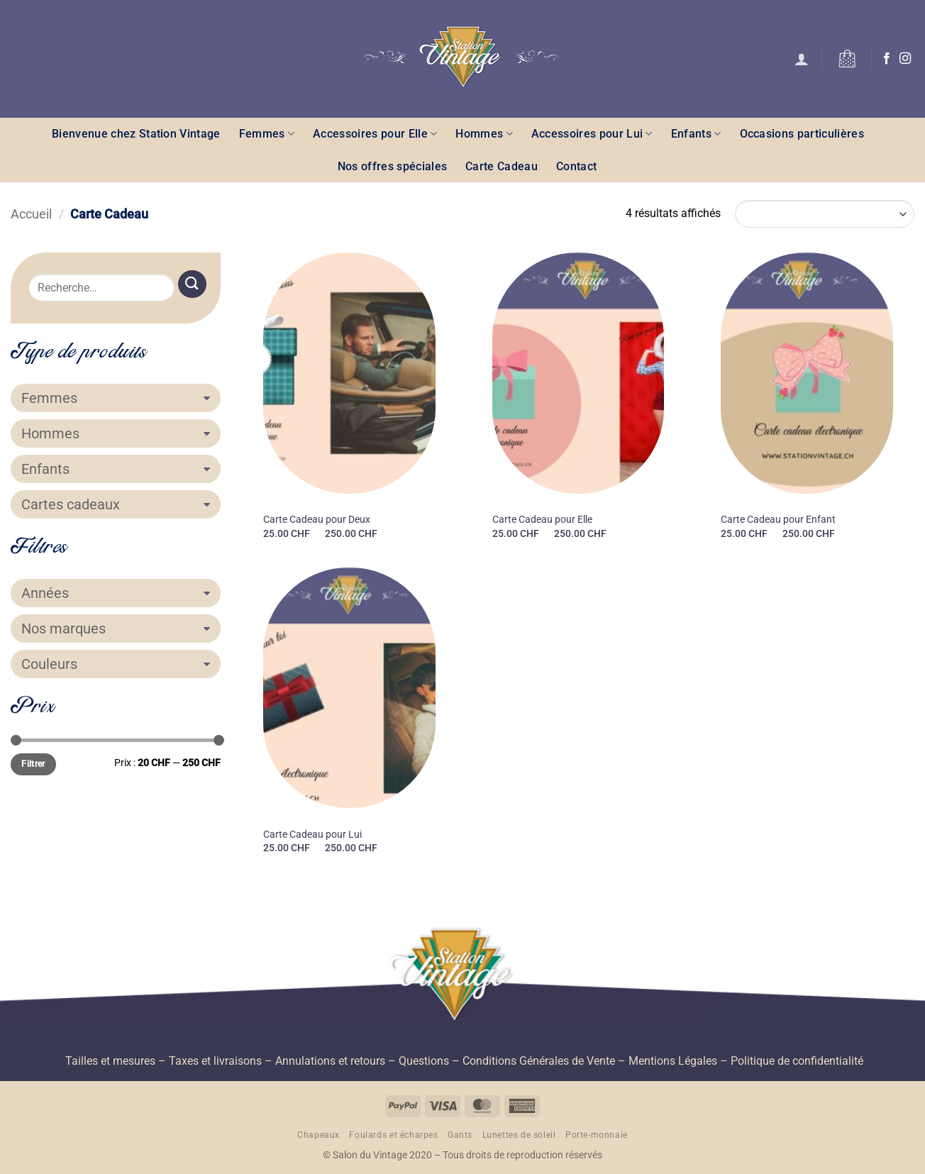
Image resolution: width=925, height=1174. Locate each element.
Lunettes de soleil (519, 1135)
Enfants (696, 133)
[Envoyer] (192, 284)
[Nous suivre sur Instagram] (905, 58)
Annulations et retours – (335, 1061)
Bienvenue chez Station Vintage (136, 133)
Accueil (31, 213)
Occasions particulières (802, 133)
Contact (576, 166)
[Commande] (824, 214)
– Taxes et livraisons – (213, 1061)
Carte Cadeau (501, 166)
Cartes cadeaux (115, 504)
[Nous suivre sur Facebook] (886, 58)
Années (115, 593)
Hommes (483, 133)
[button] (801, 58)
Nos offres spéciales (392, 166)
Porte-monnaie (596, 1135)
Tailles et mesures (110, 1061)
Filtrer (33, 764)
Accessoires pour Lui (592, 133)
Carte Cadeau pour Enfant (778, 520)
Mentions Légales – (678, 1061)
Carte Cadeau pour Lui (312, 835)
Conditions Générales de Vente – (544, 1061)
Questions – (429, 1061)
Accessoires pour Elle (375, 133)
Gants (460, 1135)
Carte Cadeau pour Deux (316, 520)
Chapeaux (318, 1135)
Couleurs (115, 664)
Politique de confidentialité (797, 1061)
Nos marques (115, 628)
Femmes (266, 133)
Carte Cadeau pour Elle (542, 520)
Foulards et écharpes (393, 1135)
